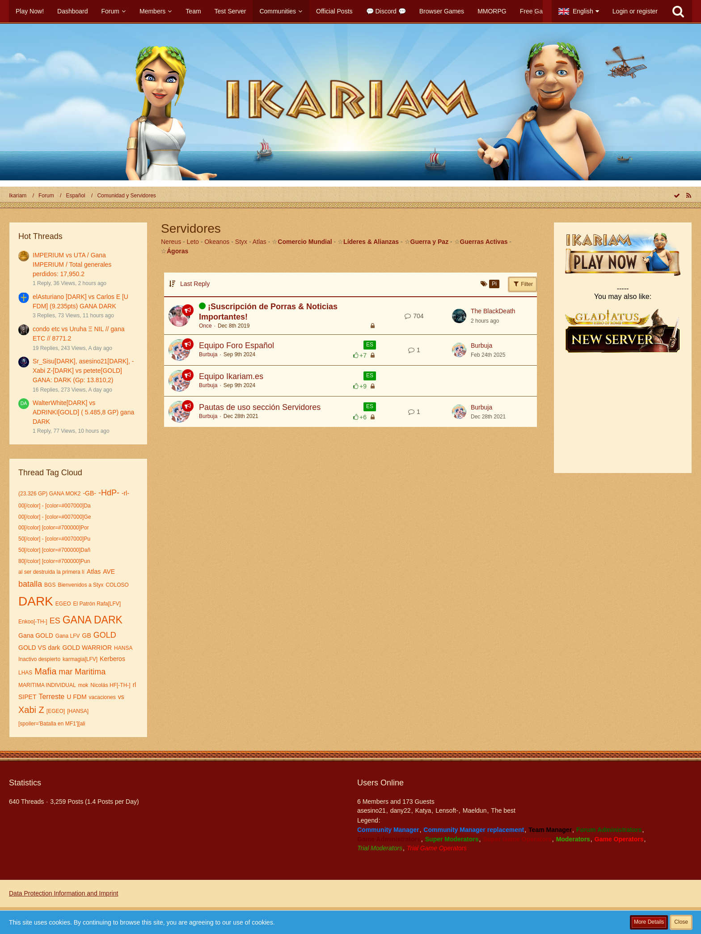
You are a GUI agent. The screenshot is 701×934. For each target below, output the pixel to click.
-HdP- (108, 492)
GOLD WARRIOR (87, 647)
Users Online (380, 782)
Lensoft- (446, 810)
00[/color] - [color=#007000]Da (54, 506)
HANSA (123, 648)
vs (121, 696)
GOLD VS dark (39, 647)
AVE (109, 571)
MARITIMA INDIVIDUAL (47, 685)
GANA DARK (92, 620)
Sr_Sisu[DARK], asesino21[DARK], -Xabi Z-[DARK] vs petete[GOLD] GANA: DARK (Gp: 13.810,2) (83, 370)
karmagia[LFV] (80, 659)
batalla (30, 584)
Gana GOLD (35, 635)
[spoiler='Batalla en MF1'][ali (51, 724)
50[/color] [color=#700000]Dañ (54, 550)
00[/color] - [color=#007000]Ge (54, 517)
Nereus (171, 241)
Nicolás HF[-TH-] (110, 685)
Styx (241, 241)
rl (134, 684)
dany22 (400, 810)
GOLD (104, 635)
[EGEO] (55, 711)
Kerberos (112, 658)
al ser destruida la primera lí (51, 572)
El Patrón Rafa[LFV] (97, 604)
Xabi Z (31, 710)
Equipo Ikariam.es (231, 376)
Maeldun (475, 810)
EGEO (63, 604)
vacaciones (102, 697)
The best (503, 810)
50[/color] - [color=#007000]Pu (54, 539)
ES (55, 620)
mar (65, 671)
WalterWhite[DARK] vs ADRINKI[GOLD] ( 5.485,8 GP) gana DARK (83, 412)
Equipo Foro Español (236, 345)
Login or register (635, 11)
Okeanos (216, 241)
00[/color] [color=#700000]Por (53, 528)
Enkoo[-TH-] (32, 621)
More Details (649, 922)
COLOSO (117, 585)
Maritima (90, 671)
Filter (522, 283)
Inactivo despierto (39, 659)
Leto (193, 241)
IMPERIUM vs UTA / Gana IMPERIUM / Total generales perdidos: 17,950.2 (72, 264)
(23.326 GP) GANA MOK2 (49, 493)
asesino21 (371, 810)
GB (86, 635)
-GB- (89, 493)
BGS (49, 585)
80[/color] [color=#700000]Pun (54, 561)
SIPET (27, 696)
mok (83, 685)
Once (205, 326)
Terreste (51, 696)
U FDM (76, 696)
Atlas (94, 571)
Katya (423, 810)
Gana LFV (67, 636)
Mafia (45, 671)
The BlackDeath (493, 311)
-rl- (125, 493)
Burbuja (208, 354)
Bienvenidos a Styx (80, 585)
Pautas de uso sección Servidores (260, 407)
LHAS (25, 673)
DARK (35, 601)
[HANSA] (78, 711)
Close (681, 922)
